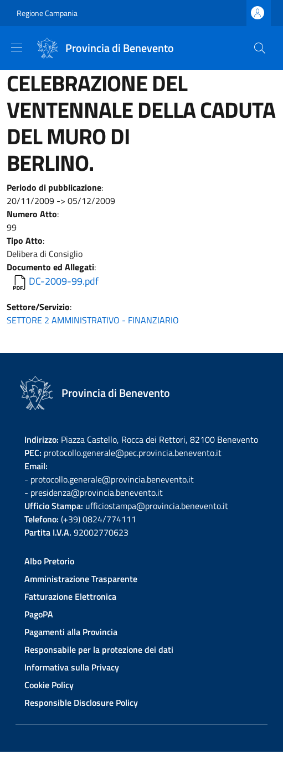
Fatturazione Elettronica (70, 596)
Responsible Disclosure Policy (81, 702)
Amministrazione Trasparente (80, 578)
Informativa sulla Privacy (71, 667)
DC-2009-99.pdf (64, 281)
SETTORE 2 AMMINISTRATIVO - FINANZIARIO (93, 320)
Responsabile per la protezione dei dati (98, 649)
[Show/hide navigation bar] (17, 47)
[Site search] (259, 48)
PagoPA (38, 614)
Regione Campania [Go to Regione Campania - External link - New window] (47, 13)
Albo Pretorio (49, 561)
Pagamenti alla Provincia (70, 631)
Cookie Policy (49, 684)
